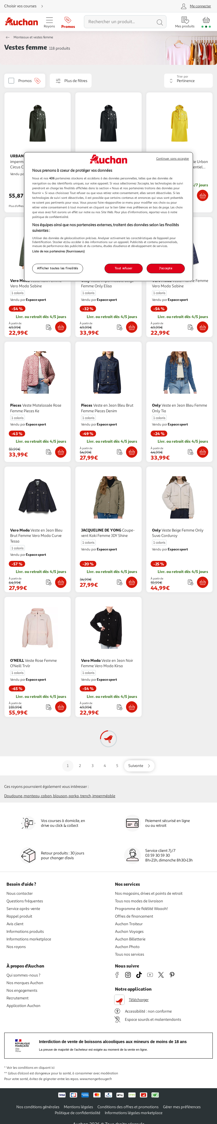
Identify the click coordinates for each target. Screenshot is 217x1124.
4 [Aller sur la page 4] (105, 765)
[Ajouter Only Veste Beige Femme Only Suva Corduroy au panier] (202, 582)
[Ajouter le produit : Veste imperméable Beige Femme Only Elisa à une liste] (120, 327)
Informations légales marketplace (133, 1112)
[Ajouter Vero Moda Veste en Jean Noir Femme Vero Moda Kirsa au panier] (131, 707)
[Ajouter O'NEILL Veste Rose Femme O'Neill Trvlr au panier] (60, 707)
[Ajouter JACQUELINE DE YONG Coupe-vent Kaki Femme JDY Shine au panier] (131, 582)
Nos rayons (16, 946)
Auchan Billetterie (130, 939)
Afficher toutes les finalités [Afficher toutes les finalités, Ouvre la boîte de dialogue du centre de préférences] (57, 268)
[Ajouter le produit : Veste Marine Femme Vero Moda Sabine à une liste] (191, 327)
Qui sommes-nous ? (23, 975)
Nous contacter (19, 893)
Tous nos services (129, 954)
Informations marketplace (28, 939)
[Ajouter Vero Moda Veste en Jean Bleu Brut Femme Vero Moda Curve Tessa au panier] (60, 582)
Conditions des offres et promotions (128, 1107)
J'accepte (165, 268)
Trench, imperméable (97, 796)
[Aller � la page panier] (206, 22)
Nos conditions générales (37, 1107)
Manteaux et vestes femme (33, 37)
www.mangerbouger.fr (96, 1079)
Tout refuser (124, 268)
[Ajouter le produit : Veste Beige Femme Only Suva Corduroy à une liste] (191, 582)
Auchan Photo (127, 946)
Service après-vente (23, 908)
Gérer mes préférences (182, 1107)
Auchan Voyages (129, 931)
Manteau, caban (38, 796)
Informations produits (25, 931)
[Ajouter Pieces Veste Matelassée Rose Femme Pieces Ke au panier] (60, 452)
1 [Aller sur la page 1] (68, 765)
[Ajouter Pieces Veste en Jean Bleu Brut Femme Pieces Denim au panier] (131, 452)
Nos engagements (21, 990)
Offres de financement (134, 916)
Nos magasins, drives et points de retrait (149, 893)
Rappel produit (19, 916)
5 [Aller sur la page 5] (117, 765)
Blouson (60, 796)
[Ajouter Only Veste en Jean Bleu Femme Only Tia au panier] (202, 452)
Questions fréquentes (24, 901)
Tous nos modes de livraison (139, 901)
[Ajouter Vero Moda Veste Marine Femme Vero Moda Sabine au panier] (202, 327)
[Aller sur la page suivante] (139, 766)
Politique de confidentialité (77, 1112)
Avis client (14, 924)
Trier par (182, 76)
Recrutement (17, 998)
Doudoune (13, 796)
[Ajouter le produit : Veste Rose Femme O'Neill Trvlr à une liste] (49, 707)
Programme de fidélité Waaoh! (141, 908)
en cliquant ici (44, 1068)
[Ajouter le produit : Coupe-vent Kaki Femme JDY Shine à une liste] (120, 582)
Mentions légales (78, 1107)
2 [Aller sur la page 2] (80, 765)
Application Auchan (23, 1005)
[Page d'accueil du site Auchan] (21, 21)
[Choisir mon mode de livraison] (26, 6)
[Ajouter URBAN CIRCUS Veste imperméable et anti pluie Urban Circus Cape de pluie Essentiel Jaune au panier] (202, 195)
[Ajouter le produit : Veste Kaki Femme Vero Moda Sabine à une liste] (49, 327)
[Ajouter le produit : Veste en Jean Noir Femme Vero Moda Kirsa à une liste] (120, 707)
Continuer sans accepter (172, 158)
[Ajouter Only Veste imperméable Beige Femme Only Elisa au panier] (131, 327)
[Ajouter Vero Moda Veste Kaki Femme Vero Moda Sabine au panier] (60, 327)
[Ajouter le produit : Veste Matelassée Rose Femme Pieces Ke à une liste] (49, 452)
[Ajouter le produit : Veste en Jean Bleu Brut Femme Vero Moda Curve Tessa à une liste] (49, 582)
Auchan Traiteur (129, 924)
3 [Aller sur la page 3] (93, 765)
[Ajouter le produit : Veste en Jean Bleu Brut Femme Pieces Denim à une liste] (120, 452)
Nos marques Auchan (24, 982)
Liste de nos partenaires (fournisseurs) (58, 251)
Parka (74, 796)
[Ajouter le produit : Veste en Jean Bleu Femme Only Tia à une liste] (191, 452)
